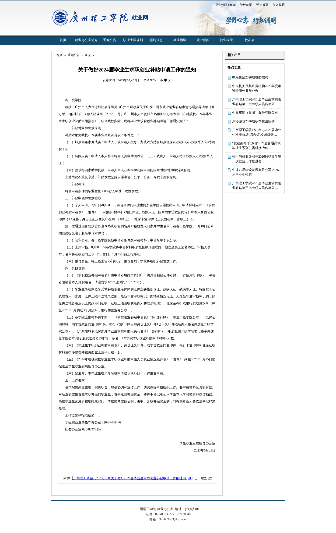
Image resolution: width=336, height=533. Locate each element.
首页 (63, 40)
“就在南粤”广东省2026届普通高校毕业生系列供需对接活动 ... (256, 146)
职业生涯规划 (133, 40)
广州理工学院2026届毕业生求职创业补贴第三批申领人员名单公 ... (256, 185)
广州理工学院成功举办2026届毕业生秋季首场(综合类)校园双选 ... (256, 132)
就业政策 (226, 40)
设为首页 (262, 5)
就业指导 (179, 40)
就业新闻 (203, 40)
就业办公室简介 (86, 40)
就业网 (139, 18)
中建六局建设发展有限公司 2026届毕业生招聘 (255, 172)
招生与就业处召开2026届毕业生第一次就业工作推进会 (256, 159)
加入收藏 (279, 5)
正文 (88, 55)
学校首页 (246, 5)
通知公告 (109, 40)
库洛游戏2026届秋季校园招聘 (253, 121)
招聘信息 (156, 40)
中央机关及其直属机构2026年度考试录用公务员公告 (256, 88)
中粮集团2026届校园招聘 (250, 77)
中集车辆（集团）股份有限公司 (255, 112)
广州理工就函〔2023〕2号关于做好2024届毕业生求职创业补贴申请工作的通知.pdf (132, 478)
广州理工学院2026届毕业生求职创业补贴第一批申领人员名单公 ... (256, 102)
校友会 (250, 40)
